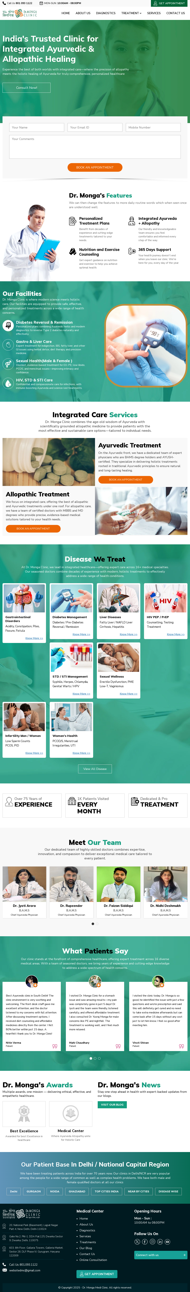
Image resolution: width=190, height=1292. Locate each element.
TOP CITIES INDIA (107, 1191)
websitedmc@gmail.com (24, 1270)
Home (66, 13)
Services (154, 13)
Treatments (88, 1242)
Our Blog (86, 1248)
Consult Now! (26, 87)
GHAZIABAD (77, 1191)
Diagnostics (106, 13)
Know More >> (34, 638)
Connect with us (147, 1255)
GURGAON (34, 1191)
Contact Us (175, 13)
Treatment (131, 13)
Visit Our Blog (112, 1105)
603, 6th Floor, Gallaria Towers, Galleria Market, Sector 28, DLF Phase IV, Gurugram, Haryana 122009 (36, 1251)
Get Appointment (97, 1274)
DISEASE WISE (168, 1191)
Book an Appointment (125, 480)
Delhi (13, 1191)
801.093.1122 (29, 1265)
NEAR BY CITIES (138, 1191)
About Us (83, 13)
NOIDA (54, 1191)
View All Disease (95, 769)
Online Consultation (93, 1260)
